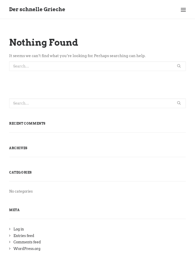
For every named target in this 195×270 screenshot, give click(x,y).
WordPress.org (26, 249)
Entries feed (23, 236)
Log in (18, 229)
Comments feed (27, 242)
